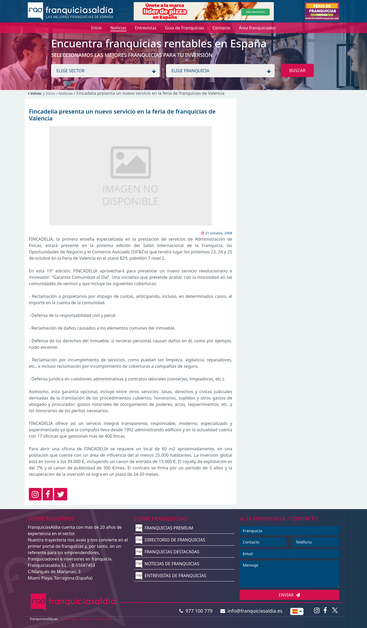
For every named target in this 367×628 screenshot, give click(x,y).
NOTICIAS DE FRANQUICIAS (167, 564)
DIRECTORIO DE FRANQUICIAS (170, 540)
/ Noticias (65, 93)
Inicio (50, 93)
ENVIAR (289, 595)
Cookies (86, 619)
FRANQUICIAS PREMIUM (164, 528)
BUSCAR (297, 70)
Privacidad (103, 619)
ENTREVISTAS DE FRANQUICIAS (171, 575)
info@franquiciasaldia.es (251, 611)
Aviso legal (69, 619)
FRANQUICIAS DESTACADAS (167, 552)
